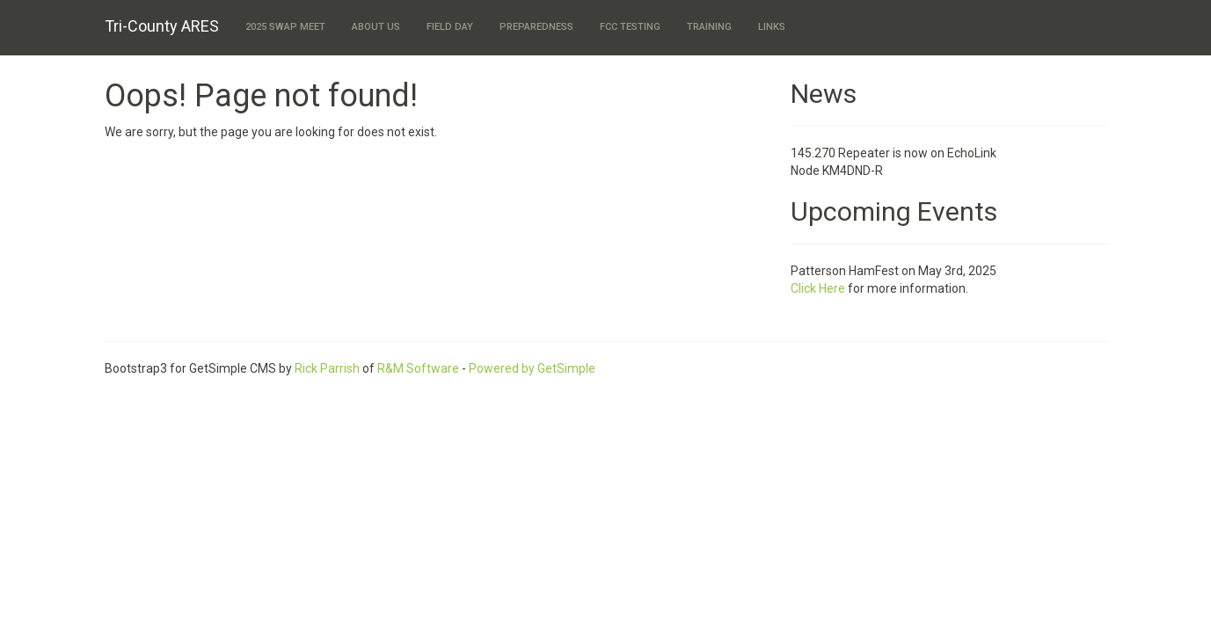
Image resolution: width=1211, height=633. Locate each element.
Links (771, 27)
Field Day (450, 27)
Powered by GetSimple (532, 368)
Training (709, 27)
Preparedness (536, 27)
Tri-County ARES (162, 26)
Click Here (818, 288)
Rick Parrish (327, 368)
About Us (376, 27)
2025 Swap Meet (285, 27)
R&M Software (418, 368)
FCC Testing (630, 27)
